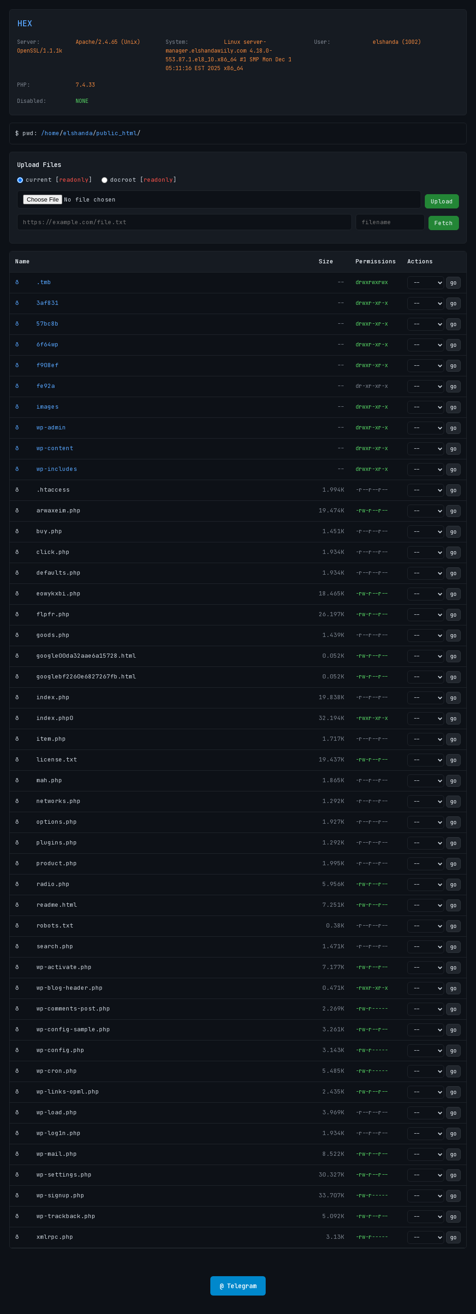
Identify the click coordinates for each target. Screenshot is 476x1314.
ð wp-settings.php (53, 1174)
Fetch (443, 223)
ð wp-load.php (46, 1112)
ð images (37, 406)
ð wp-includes (46, 469)
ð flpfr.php (42, 614)
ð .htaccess (42, 489)
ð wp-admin (40, 427)
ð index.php (42, 697)
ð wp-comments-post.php (62, 1008)
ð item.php (40, 739)
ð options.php (46, 822)
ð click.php (42, 552)
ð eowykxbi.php (48, 593)
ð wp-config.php (49, 1050)
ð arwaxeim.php (48, 510)
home (52, 133)
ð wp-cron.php (46, 1071)
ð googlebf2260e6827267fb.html (75, 676)
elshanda (78, 133)
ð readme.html (46, 905)
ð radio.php (42, 884)
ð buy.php (38, 531)
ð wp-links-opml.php (57, 1091)
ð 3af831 (37, 303)
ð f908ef (37, 365)
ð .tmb (33, 282)
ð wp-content (44, 448)
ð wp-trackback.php (55, 1216)
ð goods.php (42, 635)
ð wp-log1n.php (48, 1133)
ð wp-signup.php (49, 1195)
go (453, 282)
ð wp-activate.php (53, 967)
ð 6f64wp (37, 344)
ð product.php (46, 863)
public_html (116, 133)
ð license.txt (46, 759)
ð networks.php (48, 801)
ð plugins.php (46, 842)
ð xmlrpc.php (44, 1237)
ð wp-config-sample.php (62, 1029)
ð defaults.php (48, 573)
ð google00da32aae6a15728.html (75, 656)
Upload (442, 201)
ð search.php (44, 946)
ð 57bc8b (37, 323)
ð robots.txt (44, 925)
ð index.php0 (44, 718)
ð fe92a (35, 386)
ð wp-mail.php (46, 1154)
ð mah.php (38, 780)
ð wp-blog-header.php (59, 988)
